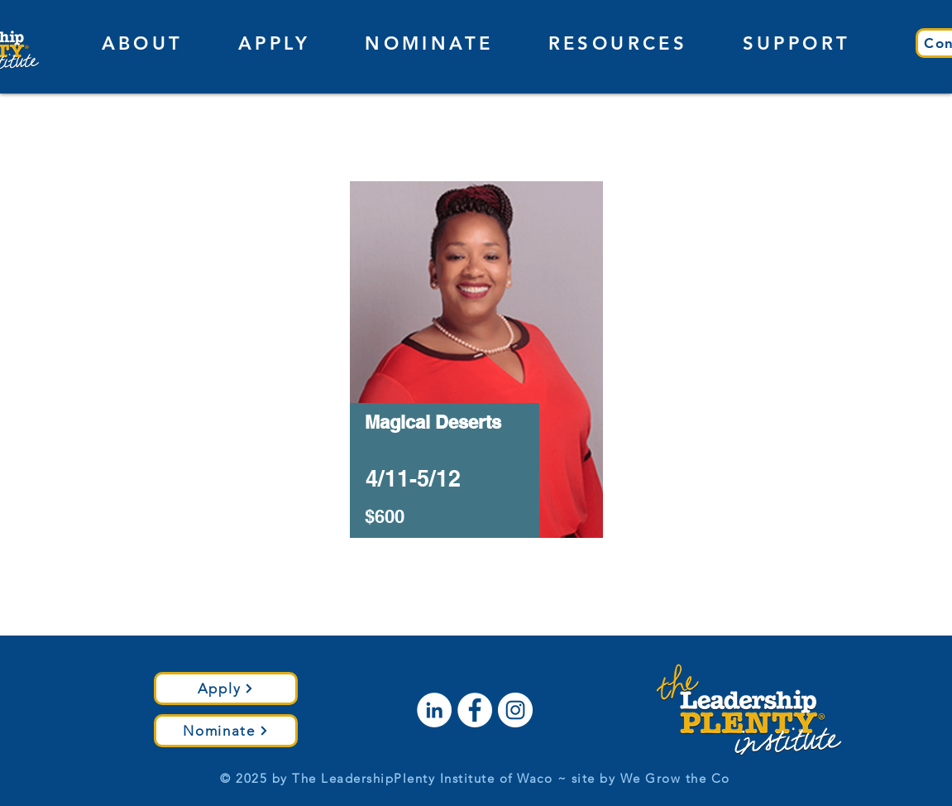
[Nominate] (226, 730)
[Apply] (226, 688)
